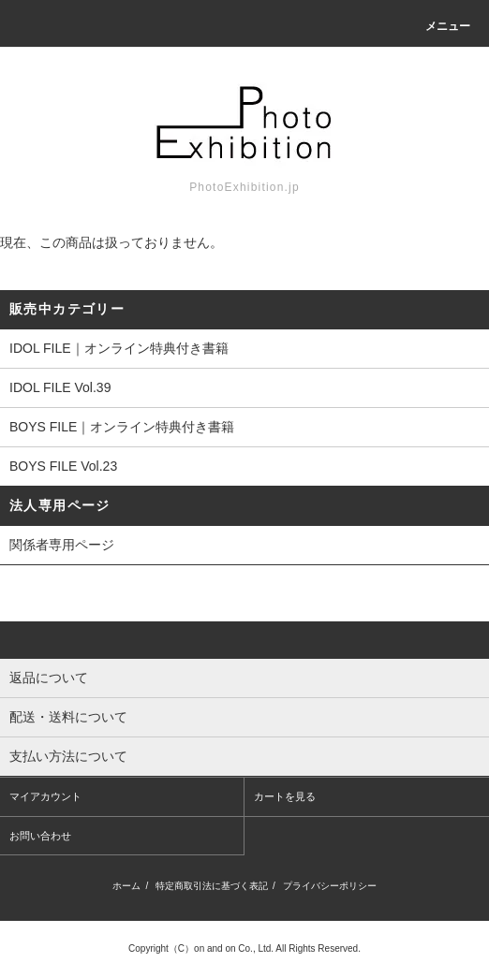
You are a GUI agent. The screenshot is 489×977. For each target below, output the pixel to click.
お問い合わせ (40, 835)
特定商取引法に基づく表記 (212, 886)
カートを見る (285, 796)
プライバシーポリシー (330, 886)
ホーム (126, 886)
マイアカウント (45, 796)
